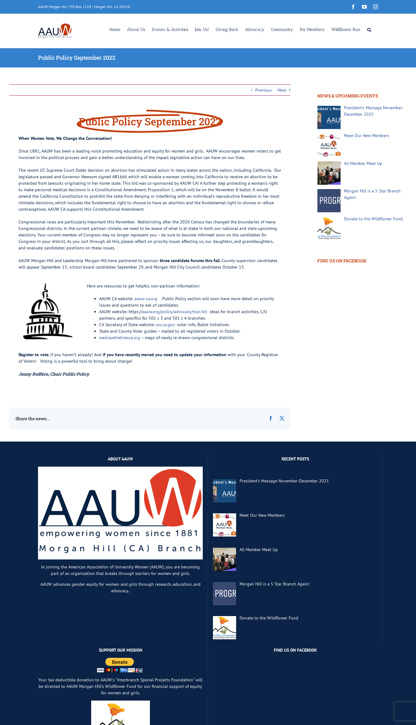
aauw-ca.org (145, 298)
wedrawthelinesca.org (119, 337)
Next (282, 90)
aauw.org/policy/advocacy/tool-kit (174, 311)
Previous (263, 90)
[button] (369, 29)
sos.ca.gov (165, 324)
